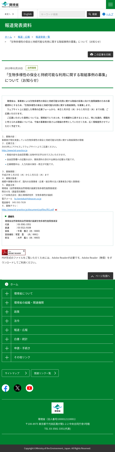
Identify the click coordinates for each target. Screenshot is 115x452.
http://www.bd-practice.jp (14, 150)
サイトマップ (12, 373)
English (28, 14)
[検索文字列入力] (62, 14)
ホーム (8, 37)
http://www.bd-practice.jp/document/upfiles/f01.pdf (28, 209)
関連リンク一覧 (42, 373)
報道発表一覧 (43, 37)
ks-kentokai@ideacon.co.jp (27, 198)
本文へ (7, 14)
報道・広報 (24, 37)
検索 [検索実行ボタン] (94, 14)
